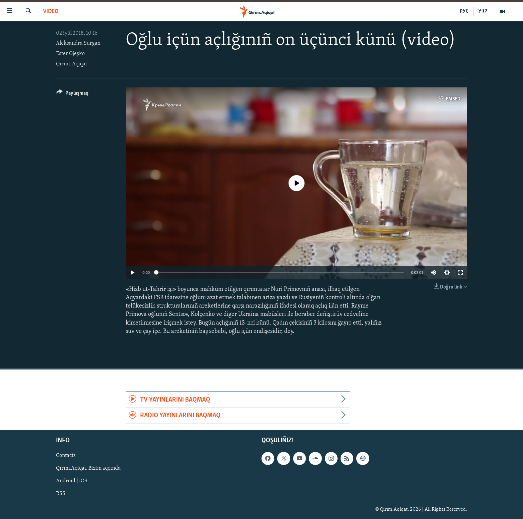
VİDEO (51, 11)
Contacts (66, 455)
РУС (464, 11)
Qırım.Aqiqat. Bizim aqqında (88, 468)
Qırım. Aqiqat (71, 64)
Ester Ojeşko (70, 53)
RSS (60, 493)
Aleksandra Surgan (78, 43)
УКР (482, 11)
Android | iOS (71, 481)
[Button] (72, 94)
